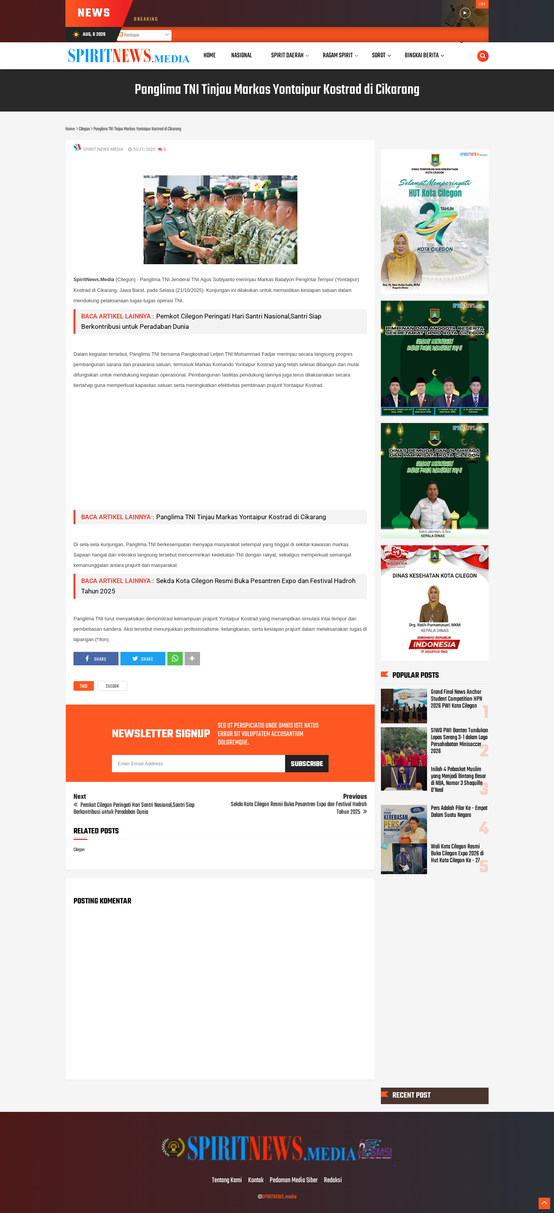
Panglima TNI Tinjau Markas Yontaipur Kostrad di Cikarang (241, 517)
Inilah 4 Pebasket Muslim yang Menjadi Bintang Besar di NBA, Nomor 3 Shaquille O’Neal (458, 780)
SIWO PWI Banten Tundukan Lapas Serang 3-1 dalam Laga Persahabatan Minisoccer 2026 (459, 741)
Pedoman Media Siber (294, 1180)
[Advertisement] (220, 450)
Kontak (256, 1180)
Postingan (128, 35)
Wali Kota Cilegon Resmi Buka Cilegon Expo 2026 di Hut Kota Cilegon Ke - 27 (457, 854)
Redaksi (333, 1180)
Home (210, 55)
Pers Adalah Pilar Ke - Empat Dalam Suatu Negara (459, 811)
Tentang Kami (227, 1180)
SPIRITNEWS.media (279, 1197)
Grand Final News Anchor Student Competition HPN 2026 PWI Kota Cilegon (456, 699)
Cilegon (112, 686)
